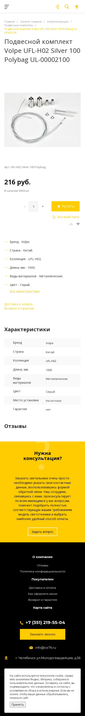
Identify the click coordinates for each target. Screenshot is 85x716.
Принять (17, 704)
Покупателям (42, 579)
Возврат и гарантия (19, 308)
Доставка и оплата (18, 304)
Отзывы (42, 565)
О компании (42, 557)
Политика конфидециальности (42, 571)
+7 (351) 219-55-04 (45, 622)
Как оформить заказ (42, 593)
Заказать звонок (42, 634)
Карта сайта (42, 608)
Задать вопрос (42, 532)
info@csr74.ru (45, 648)
